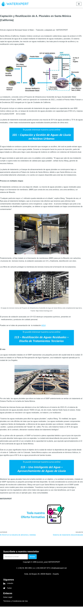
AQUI (44, 326)
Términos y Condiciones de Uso (15, 602)
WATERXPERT (54, 563)
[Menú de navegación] (78, 4)
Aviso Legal (7, 598)
